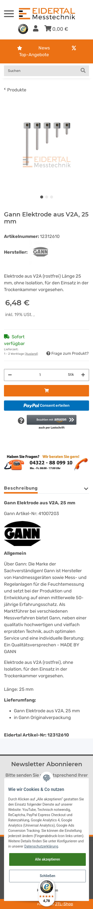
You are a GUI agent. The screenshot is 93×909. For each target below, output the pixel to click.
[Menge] (39, 374)
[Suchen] (40, 70)
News (44, 48)
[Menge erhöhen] (83, 375)
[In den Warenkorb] (46, 390)
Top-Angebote (34, 54)
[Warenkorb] (56, 29)
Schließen (47, 876)
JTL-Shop (64, 904)
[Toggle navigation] (9, 11)
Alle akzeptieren (47, 859)
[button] (35, 28)
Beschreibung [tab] (21, 488)
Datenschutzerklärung (41, 846)
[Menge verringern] (10, 375)
